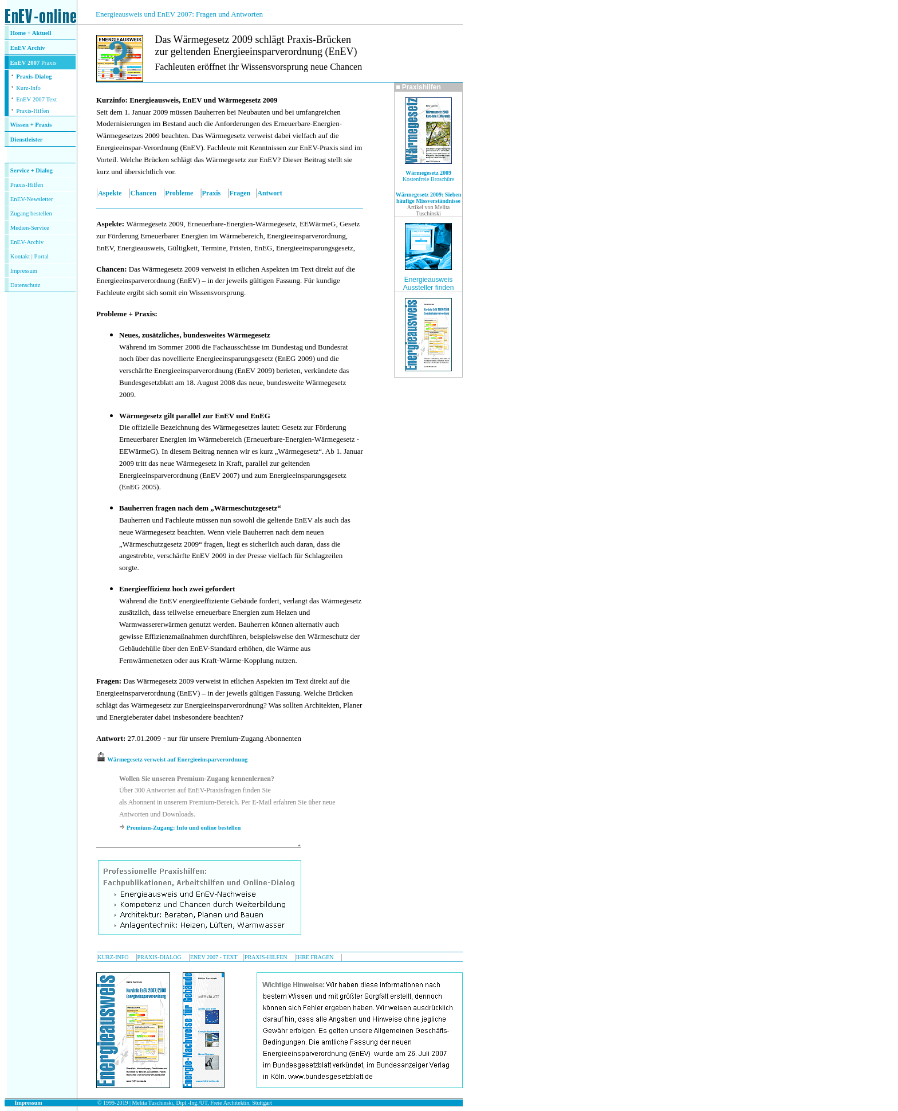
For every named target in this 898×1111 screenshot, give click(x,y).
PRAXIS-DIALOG (159, 957)
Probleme (179, 193)
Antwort (269, 193)
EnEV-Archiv (27, 242)
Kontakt (20, 256)
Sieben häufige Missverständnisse (428, 197)
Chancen (143, 193)
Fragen (239, 193)
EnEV (18, 48)
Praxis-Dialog (34, 76)
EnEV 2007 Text (36, 99)
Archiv (36, 48)
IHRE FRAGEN (315, 957)
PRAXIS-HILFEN (266, 957)
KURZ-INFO (113, 957)
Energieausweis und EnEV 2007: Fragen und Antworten (179, 14)
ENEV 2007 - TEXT (214, 957)
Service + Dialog (31, 170)
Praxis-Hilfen (32, 111)
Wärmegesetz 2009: (420, 194)
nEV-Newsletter (33, 199)
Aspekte (109, 193)
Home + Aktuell (31, 33)
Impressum (23, 271)
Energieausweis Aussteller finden (428, 284)
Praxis (211, 193)
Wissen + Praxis (31, 124)
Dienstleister (26, 139)
